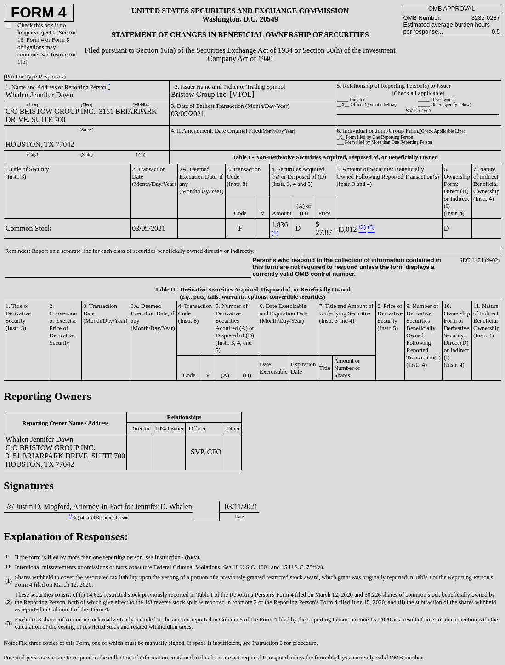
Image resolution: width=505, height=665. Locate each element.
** (71, 516)
